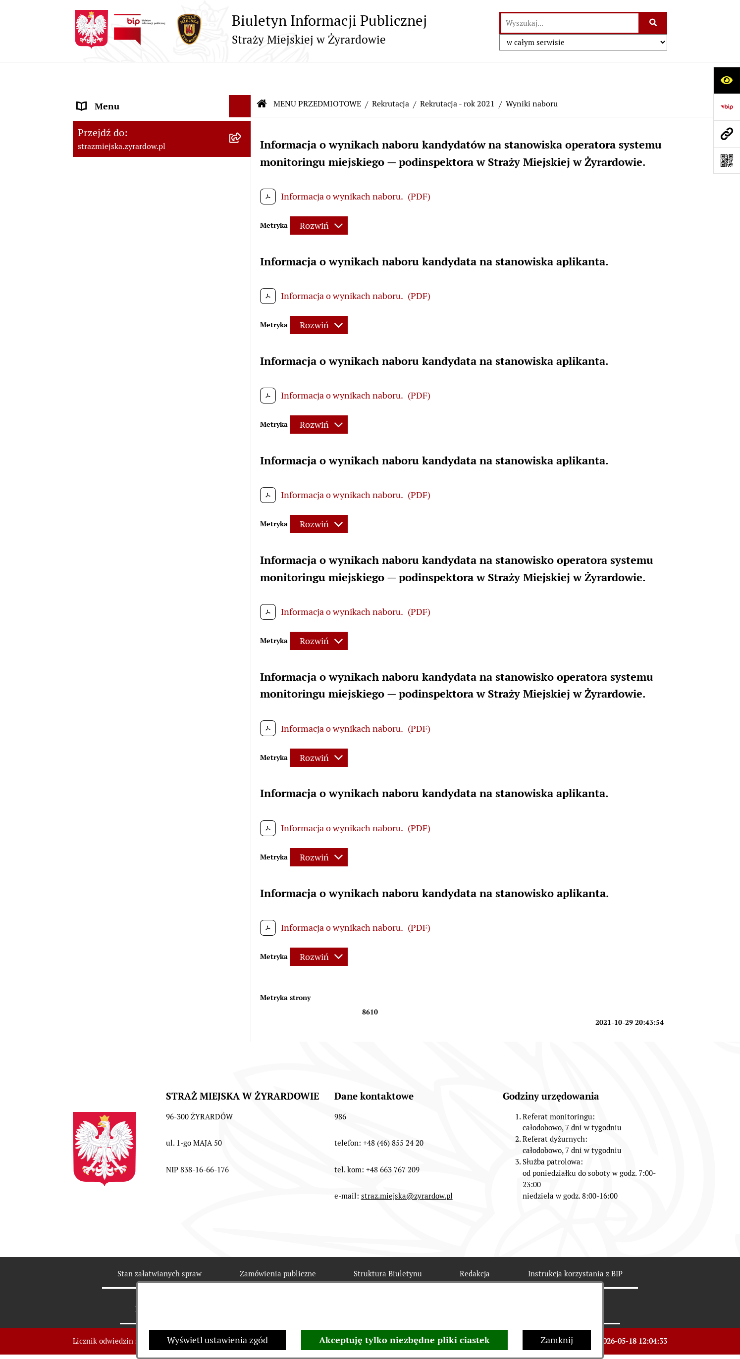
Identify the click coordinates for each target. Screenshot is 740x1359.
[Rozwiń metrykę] (319, 196)
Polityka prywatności (569, 1279)
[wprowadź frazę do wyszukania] (569, 23)
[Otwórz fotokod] (726, 160)
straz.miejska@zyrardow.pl (407, 1166)
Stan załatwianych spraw (159, 1244)
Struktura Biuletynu (388, 1244)
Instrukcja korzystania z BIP (575, 1244)
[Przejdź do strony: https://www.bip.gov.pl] (726, 107)
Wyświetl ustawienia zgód (217, 1340)
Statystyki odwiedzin (373, 1279)
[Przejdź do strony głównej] (250, 29)
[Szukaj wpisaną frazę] (653, 23)
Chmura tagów (471, 1279)
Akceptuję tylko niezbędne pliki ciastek (404, 1340)
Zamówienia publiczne (278, 1244)
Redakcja (475, 1244)
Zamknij (556, 1340)
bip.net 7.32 (648, 1341)
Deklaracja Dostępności (260, 1279)
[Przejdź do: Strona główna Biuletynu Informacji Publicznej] (262, 74)
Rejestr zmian (158, 1279)
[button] (242, 99)
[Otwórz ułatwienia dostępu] (726, 80)
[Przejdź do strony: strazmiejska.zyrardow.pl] (726, 133)
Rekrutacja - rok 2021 (457, 74)
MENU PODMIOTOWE (121, 98)
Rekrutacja (390, 74)
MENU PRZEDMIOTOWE (125, 242)
